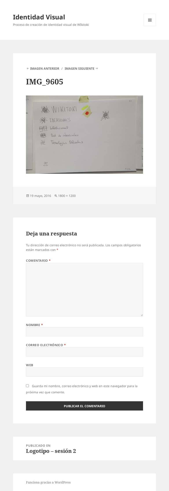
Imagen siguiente (79, 68)
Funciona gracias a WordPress (48, 482)
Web (29, 365)
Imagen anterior (44, 68)
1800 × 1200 (67, 196)
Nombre (34, 325)
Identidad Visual (39, 17)
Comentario (38, 260)
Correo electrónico (46, 345)
